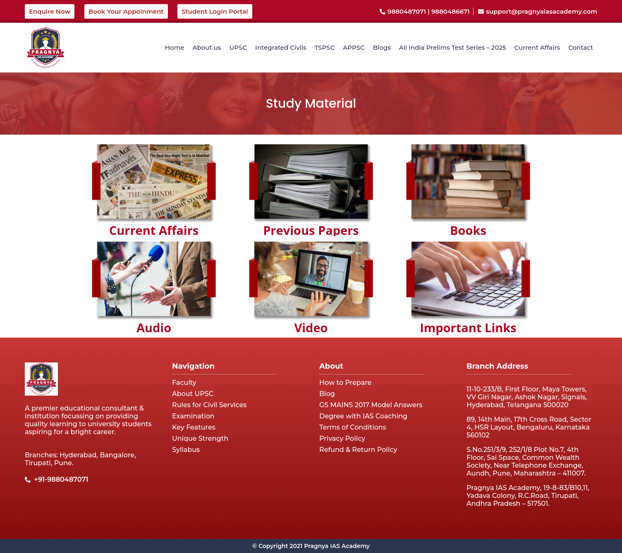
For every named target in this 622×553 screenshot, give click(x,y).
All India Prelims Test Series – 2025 (452, 47)
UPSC (238, 47)
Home (174, 47)
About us (207, 47)
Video (311, 327)
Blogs (382, 47)
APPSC (354, 47)
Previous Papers (311, 230)
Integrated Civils (280, 47)
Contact (580, 47)
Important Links (468, 327)
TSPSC (324, 47)
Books (468, 230)
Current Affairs (537, 47)
